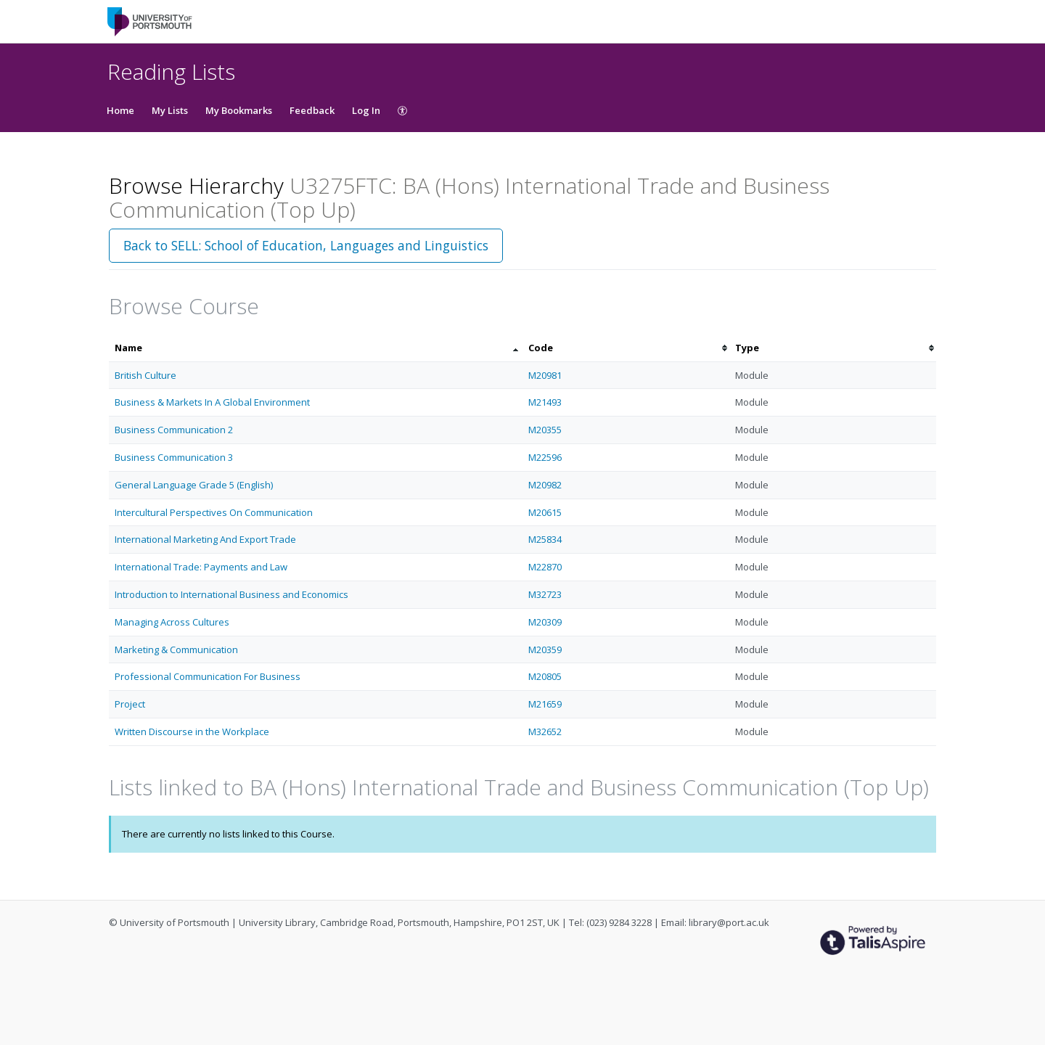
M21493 (545, 402)
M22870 (545, 566)
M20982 (545, 484)
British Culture (145, 375)
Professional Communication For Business (207, 676)
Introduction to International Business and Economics (231, 594)
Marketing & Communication (176, 649)
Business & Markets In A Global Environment (212, 402)
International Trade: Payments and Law (201, 566)
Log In (366, 110)
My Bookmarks (238, 110)
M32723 (545, 594)
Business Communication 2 (174, 429)
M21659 (545, 703)
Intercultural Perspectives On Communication (214, 512)
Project (130, 703)
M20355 (545, 429)
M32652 (545, 731)
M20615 (545, 512)
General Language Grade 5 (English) (194, 484)
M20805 (545, 676)
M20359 (545, 649)
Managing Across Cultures (172, 621)
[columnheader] (315, 348)
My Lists (170, 110)
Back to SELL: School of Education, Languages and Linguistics (305, 245)
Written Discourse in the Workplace (192, 731)
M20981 (545, 375)
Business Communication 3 (174, 457)
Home (120, 110)
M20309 (545, 621)
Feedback (312, 110)
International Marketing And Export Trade (205, 539)
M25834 (545, 539)
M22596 (545, 457)
